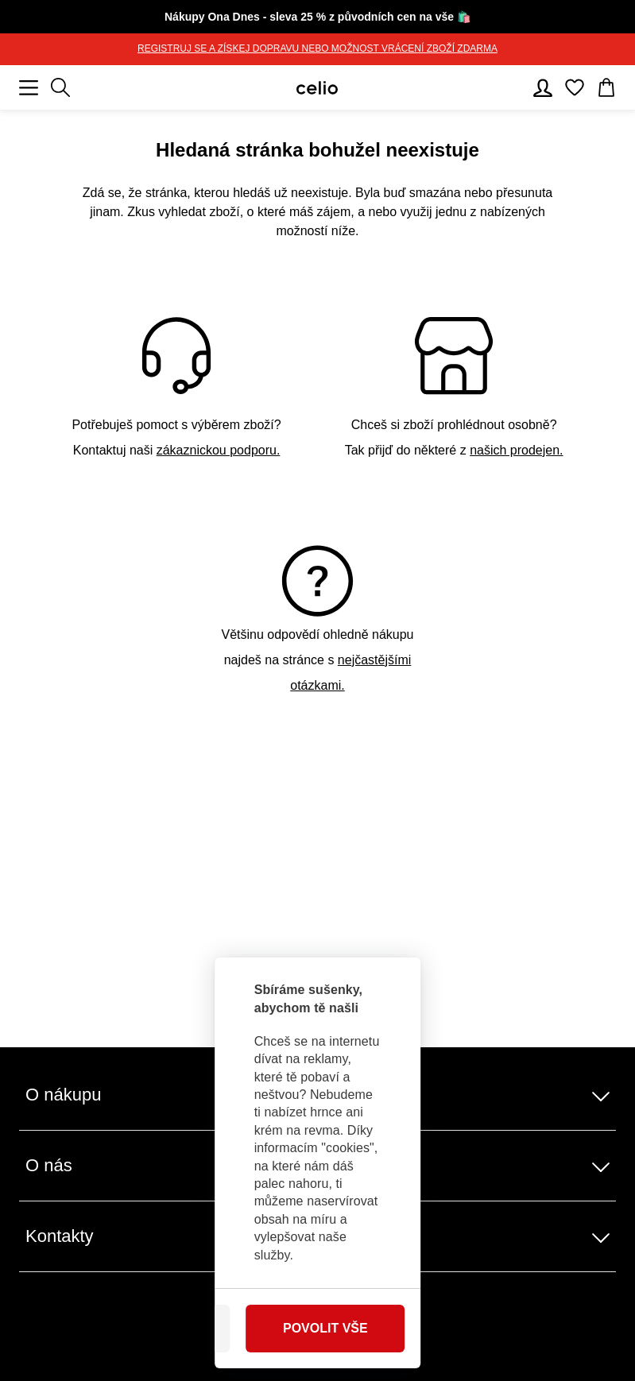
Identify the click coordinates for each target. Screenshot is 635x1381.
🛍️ (317, 16)
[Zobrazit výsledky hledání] (60, 87)
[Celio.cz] (317, 88)
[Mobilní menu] (28, 87)
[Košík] (606, 87)
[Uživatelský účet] (542, 87)
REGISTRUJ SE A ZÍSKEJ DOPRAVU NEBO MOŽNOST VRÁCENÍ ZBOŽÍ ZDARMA (317, 48)
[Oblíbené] (574, 87)
